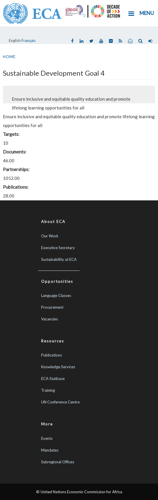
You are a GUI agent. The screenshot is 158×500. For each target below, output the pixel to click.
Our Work (49, 236)
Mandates (49, 450)
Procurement (52, 307)
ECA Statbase (53, 378)
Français (28, 40)
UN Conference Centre (60, 402)
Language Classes (56, 295)
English (15, 40)
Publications (51, 355)
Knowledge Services (58, 366)
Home (9, 56)
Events (47, 438)
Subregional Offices (57, 462)
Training (48, 390)
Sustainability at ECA (59, 259)
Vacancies (49, 319)
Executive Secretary (58, 247)
